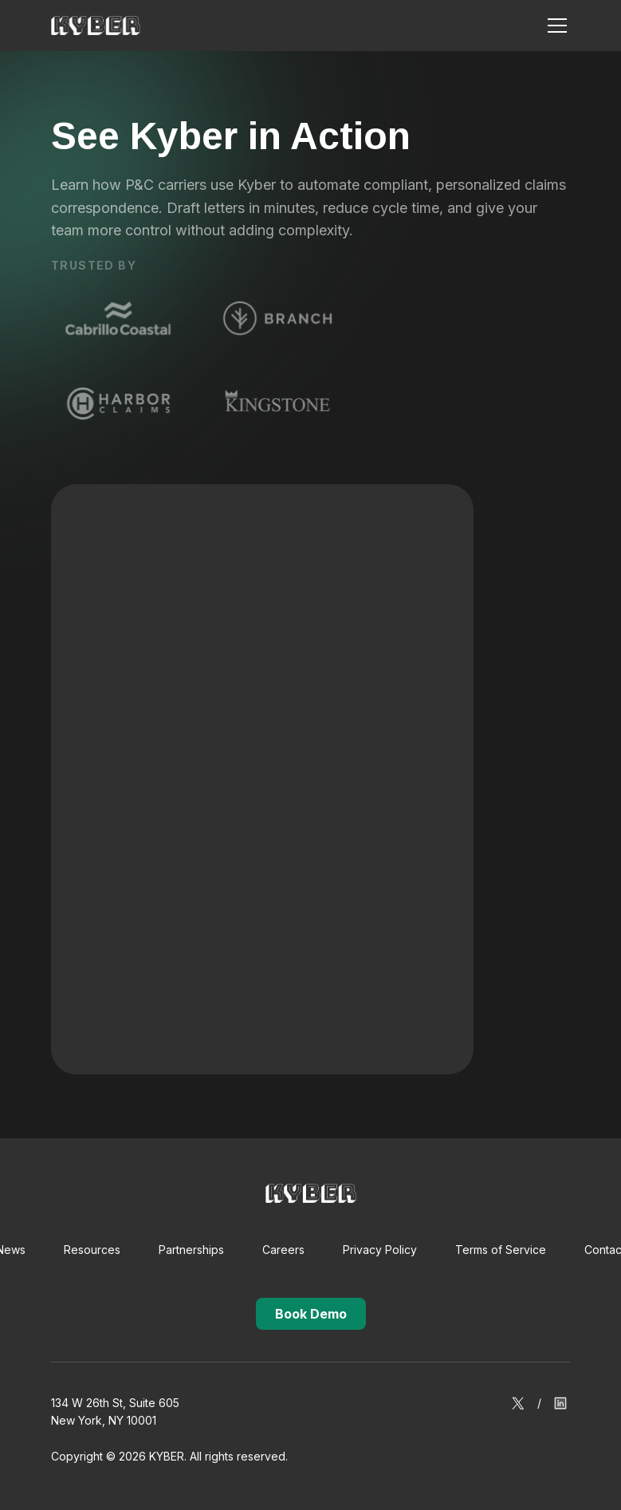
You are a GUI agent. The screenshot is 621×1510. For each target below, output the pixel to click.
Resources (92, 1249)
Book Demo (311, 1314)
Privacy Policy (380, 1249)
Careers (283, 1249)
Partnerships (191, 1249)
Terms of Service (500, 1249)
